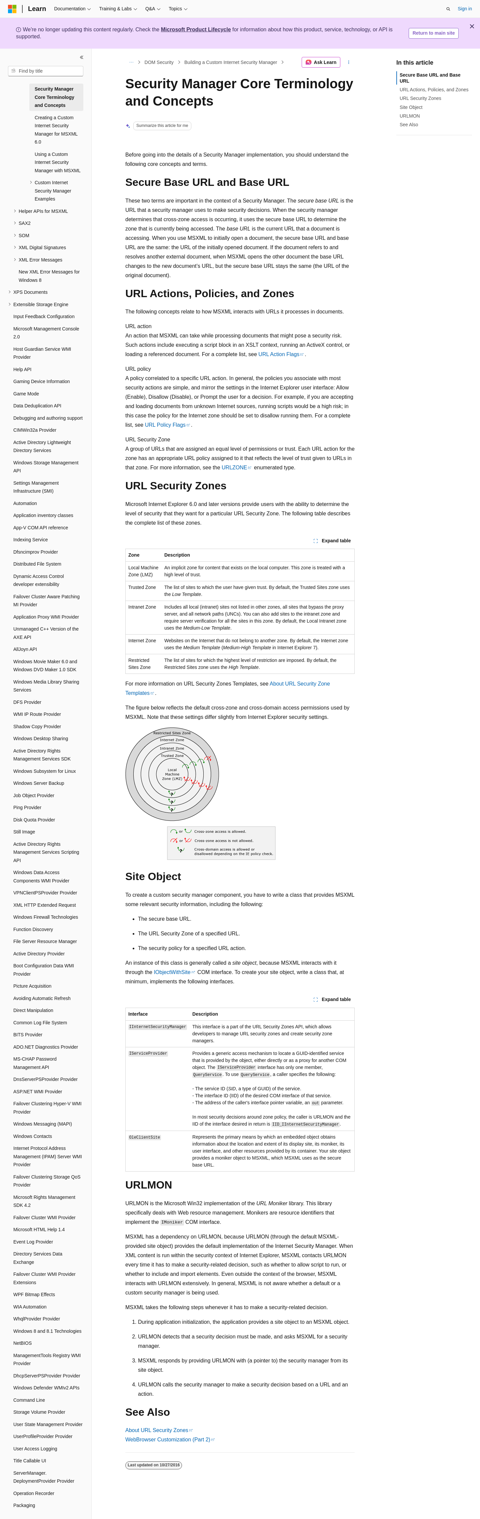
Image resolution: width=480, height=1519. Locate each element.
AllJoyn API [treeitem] (25, 649)
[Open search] (448, 9)
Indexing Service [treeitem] (30, 539)
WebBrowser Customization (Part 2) (167, 1439)
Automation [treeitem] (25, 503)
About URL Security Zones (156, 1430)
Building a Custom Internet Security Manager (230, 62)
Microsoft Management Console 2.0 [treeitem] (46, 333)
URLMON (410, 116)
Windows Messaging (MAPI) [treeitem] (42, 1124)
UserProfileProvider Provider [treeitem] (42, 1436)
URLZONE (234, 467)
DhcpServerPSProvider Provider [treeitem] (46, 1375)
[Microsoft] (12, 9)
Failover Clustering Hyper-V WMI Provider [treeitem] (47, 1108)
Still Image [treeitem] (24, 831)
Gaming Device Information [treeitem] (41, 381)
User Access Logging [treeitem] (35, 1448)
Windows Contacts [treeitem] (32, 1136)
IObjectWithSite (172, 972)
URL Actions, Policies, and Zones (434, 89)
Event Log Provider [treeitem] (33, 1242)
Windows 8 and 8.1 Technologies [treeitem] (47, 1331)
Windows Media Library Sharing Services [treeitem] (46, 686)
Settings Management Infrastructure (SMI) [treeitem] (36, 487)
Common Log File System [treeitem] (40, 1022)
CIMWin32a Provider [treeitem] (34, 430)
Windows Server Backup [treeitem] (38, 783)
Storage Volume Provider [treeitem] (39, 1412)
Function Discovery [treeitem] (33, 929)
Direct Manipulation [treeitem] (33, 1010)
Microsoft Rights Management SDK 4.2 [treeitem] (44, 1201)
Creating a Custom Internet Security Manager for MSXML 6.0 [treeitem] (56, 130)
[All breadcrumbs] (131, 62)
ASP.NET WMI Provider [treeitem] (37, 1091)
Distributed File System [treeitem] (37, 564)
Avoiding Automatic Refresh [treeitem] (42, 998)
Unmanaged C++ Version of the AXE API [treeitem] (46, 633)
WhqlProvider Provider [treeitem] (36, 1318)
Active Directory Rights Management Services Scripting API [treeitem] (46, 852)
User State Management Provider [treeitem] (48, 1424)
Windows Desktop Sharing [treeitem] (40, 738)
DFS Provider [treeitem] (27, 702)
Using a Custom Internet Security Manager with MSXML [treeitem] (58, 162)
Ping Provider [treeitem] (27, 807)
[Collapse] (82, 57)
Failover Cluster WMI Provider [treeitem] (44, 1217)
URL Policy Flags (165, 425)
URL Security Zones (420, 98)
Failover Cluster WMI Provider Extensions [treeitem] (44, 1278)
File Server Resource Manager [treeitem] (45, 941)
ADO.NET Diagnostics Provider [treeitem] (45, 1047)
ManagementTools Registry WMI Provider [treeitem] (47, 1359)
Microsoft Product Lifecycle (196, 29)
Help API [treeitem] (22, 369)
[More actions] (349, 62)
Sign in (465, 8)
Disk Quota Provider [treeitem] (34, 819)
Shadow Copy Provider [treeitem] (37, 726)
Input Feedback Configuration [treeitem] (44, 316)
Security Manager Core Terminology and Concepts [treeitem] (54, 97)
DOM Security (159, 62)
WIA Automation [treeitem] (30, 1306)
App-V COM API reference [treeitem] (40, 527)
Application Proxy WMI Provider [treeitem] (46, 617)
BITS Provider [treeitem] (27, 1034)
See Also (409, 124)
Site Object (411, 107)
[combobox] (45, 71)
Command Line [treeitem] (29, 1400)
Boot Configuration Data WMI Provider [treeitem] (43, 970)
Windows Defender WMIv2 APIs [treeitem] (46, 1387)
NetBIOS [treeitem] (22, 1343)
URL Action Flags (278, 354)
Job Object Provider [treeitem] (33, 795)
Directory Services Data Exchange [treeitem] (37, 1258)
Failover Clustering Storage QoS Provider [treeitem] (47, 1181)
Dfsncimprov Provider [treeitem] (35, 552)
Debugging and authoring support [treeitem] (48, 418)
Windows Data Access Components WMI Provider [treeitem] (41, 876)
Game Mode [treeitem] (26, 393)
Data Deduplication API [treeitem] (37, 405)
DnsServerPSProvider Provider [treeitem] (45, 1079)
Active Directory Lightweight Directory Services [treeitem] (42, 446)
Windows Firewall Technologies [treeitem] (45, 917)
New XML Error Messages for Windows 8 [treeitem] (49, 276)
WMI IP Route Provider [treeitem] (37, 714)
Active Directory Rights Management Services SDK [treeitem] (42, 755)
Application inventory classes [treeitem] (43, 515)
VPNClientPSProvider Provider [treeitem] (45, 892)
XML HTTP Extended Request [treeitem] (44, 905)
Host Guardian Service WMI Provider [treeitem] (42, 353)
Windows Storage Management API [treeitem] (45, 467)
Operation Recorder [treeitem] (33, 1493)
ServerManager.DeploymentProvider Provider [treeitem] (43, 1477)
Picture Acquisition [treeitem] (32, 986)
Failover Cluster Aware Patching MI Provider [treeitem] (46, 601)
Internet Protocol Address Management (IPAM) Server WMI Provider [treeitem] (47, 1156)
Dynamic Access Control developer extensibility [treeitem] (38, 580)
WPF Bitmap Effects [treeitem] (34, 1294)
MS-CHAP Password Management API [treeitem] (35, 1063)
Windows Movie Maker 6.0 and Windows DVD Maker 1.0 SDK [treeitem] (45, 666)
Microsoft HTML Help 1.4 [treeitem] (39, 1229)
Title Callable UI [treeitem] (29, 1460)
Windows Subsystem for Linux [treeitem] (44, 771)
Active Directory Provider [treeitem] (39, 953)
